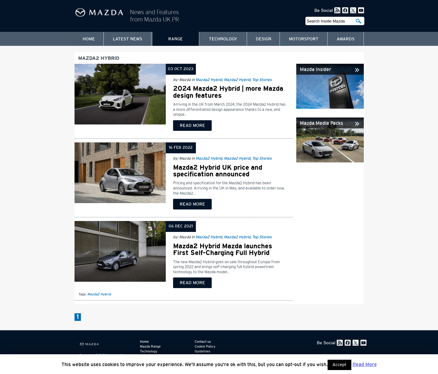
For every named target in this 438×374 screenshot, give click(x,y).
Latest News (127, 39)
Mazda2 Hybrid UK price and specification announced (217, 171)
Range (175, 39)
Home (89, 39)
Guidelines (202, 351)
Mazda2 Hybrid (209, 80)
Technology (223, 39)
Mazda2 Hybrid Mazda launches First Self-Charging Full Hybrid (222, 249)
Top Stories (262, 80)
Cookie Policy (205, 346)
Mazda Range (150, 346)
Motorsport (303, 39)
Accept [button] (339, 365)
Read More (365, 364)
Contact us (203, 341)
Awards (346, 39)
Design (263, 39)
